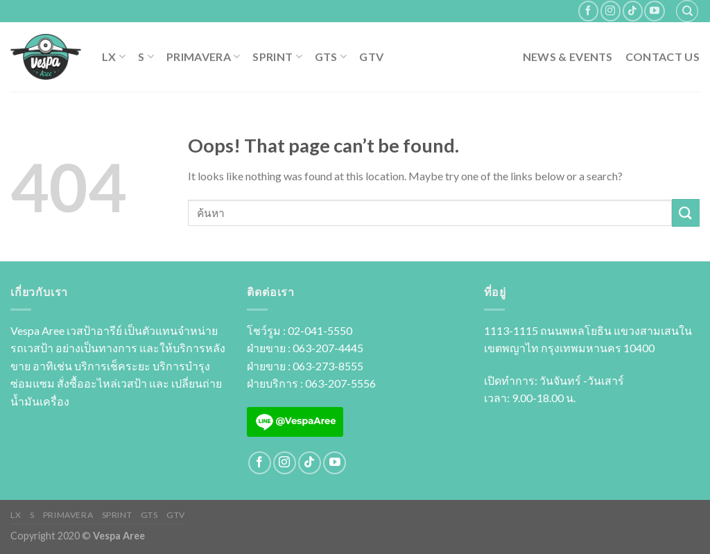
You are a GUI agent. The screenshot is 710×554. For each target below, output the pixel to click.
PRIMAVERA (203, 57)
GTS (331, 57)
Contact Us (662, 56)
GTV (371, 56)
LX (113, 57)
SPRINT (277, 57)
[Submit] (686, 212)
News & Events (568, 56)
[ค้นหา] (687, 11)
